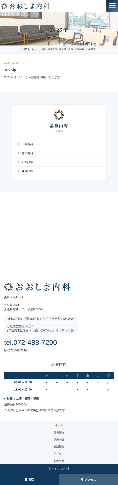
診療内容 (59, 439)
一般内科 (27, 144)
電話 (29, 479)
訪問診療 (27, 162)
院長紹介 (59, 432)
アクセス (88, 479)
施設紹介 (59, 446)
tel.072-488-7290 (35, 341)
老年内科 (27, 153)
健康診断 (27, 171)
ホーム (59, 425)
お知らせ (59, 460)
